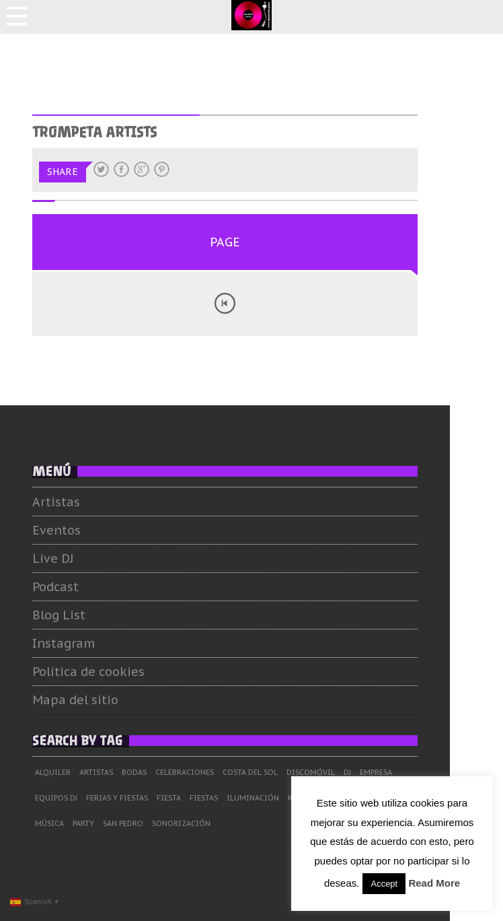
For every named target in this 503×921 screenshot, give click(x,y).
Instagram (86, 643)
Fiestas (226, 798)
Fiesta (192, 798)
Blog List (81, 615)
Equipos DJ (79, 798)
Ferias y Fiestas (140, 798)
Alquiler (75, 772)
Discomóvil (333, 772)
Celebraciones (207, 772)
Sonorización (204, 823)
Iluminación (275, 798)
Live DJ (76, 558)
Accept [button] (384, 884)
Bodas (157, 772)
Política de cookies (111, 671)
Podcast (78, 586)
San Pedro (146, 823)
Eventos (79, 530)
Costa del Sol (273, 772)
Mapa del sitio (98, 700)
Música (72, 823)
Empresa (399, 772)
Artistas (79, 502)
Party (106, 823)
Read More (434, 883)
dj (370, 772)
